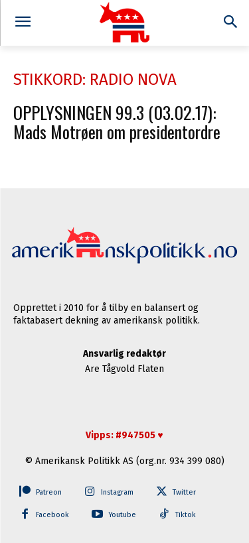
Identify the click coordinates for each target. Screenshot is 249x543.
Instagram (117, 492)
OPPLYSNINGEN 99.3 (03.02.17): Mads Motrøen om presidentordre (116, 122)
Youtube (122, 514)
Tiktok (185, 514)
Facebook (52, 514)
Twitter (184, 492)
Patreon (49, 492)
